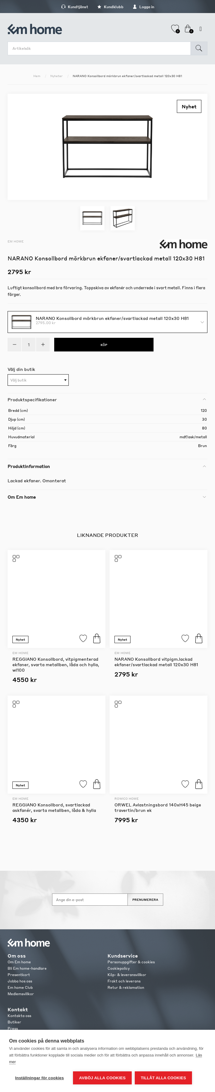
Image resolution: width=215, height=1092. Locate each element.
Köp (97, 638)
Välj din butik (21, 369)
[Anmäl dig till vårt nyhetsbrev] (90, 900)
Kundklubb (110, 7)
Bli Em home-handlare (27, 968)
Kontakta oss (19, 1015)
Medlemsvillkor (21, 994)
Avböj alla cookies (102, 1078)
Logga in (143, 7)
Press (13, 1028)
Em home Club (20, 987)
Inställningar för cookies (39, 1078)
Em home (16, 241)
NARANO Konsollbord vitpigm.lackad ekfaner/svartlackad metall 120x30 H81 (156, 661)
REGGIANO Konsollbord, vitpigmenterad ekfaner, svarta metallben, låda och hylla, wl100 (55, 664)
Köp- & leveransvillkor (127, 974)
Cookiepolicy (119, 968)
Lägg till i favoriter (83, 638)
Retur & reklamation (126, 987)
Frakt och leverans (124, 981)
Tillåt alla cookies (163, 1078)
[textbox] (38, 380)
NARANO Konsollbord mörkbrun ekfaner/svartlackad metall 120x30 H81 (112, 317)
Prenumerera (145, 899)
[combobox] (38, 380)
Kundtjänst (74, 7)
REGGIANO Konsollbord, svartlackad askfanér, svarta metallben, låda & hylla (54, 807)
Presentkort (19, 974)
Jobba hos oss (20, 981)
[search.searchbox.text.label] (101, 48)
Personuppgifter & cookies (131, 962)
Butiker (14, 1022)
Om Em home (19, 962)
